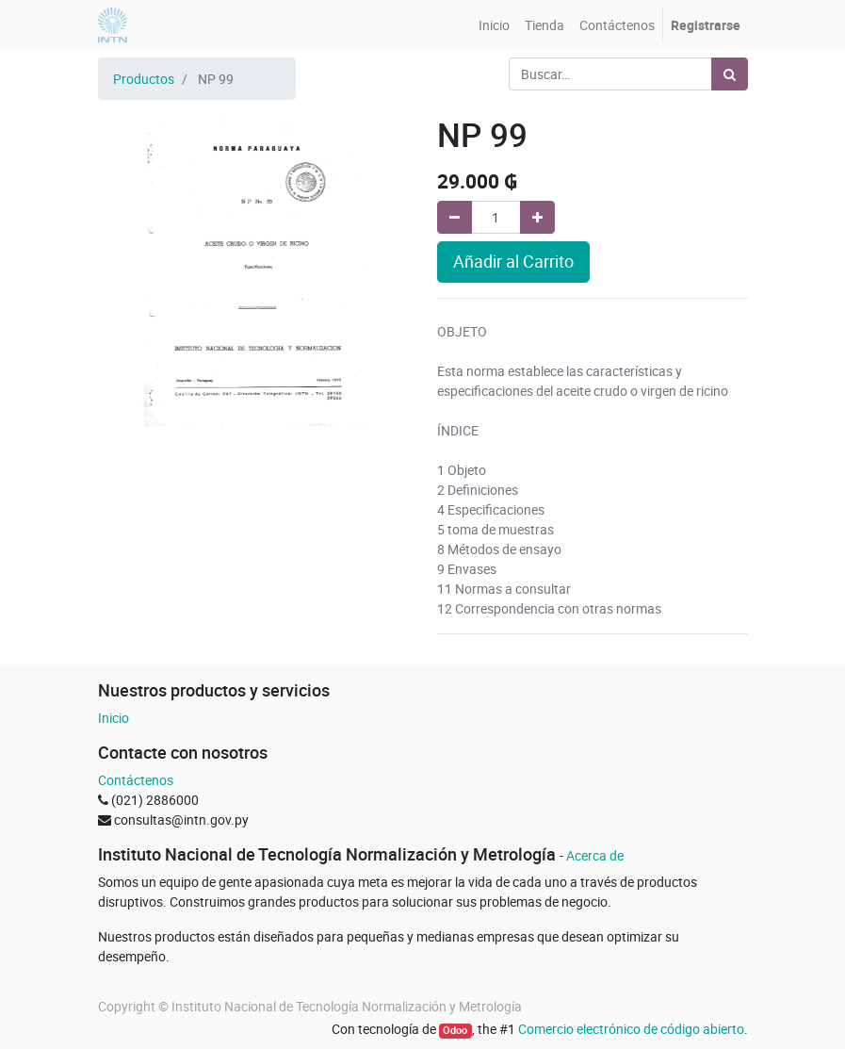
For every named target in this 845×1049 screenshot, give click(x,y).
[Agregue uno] (537, 217)
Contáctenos (135, 780)
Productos (143, 79)
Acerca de (595, 855)
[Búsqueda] (729, 73)
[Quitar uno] (454, 217)
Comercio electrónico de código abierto (631, 1029)
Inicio (113, 718)
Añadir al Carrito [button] (513, 261)
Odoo (455, 1030)
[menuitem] (494, 25)
